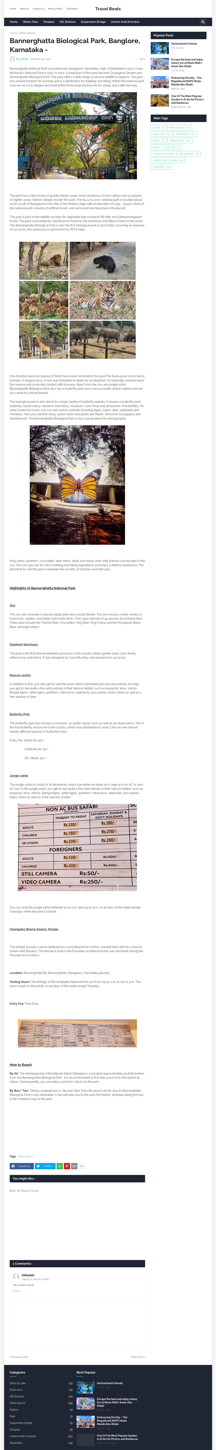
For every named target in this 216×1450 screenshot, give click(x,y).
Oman (158, 140)
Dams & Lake (179, 127)
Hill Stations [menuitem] (68, 22)
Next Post (137, 1357)
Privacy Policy (55, 8)
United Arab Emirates (168, 160)
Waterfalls (161, 166)
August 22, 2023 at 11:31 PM (35, 1279)
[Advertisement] (77, 1228)
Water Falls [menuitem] (30, 22)
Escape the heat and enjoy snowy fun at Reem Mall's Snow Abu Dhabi (187, 63)
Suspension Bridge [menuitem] (93, 22)
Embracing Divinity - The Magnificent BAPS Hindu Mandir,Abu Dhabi (186, 81)
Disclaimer (72, 8)
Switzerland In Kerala (184, 43)
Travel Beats (108, 8)
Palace (159, 147)
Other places (27, 33)
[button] (203, 22)
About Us (24, 8)
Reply (16, 1290)
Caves (158, 127)
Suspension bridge (166, 153)
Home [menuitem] (14, 22)
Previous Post (20, 1357)
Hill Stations (185, 134)
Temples (191, 153)
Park (175, 147)
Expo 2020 (161, 134)
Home (13, 8)
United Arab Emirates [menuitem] (125, 22)
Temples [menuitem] (48, 22)
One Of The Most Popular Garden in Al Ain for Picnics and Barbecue (187, 99)
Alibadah (28, 1275)
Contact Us (38, 8)
